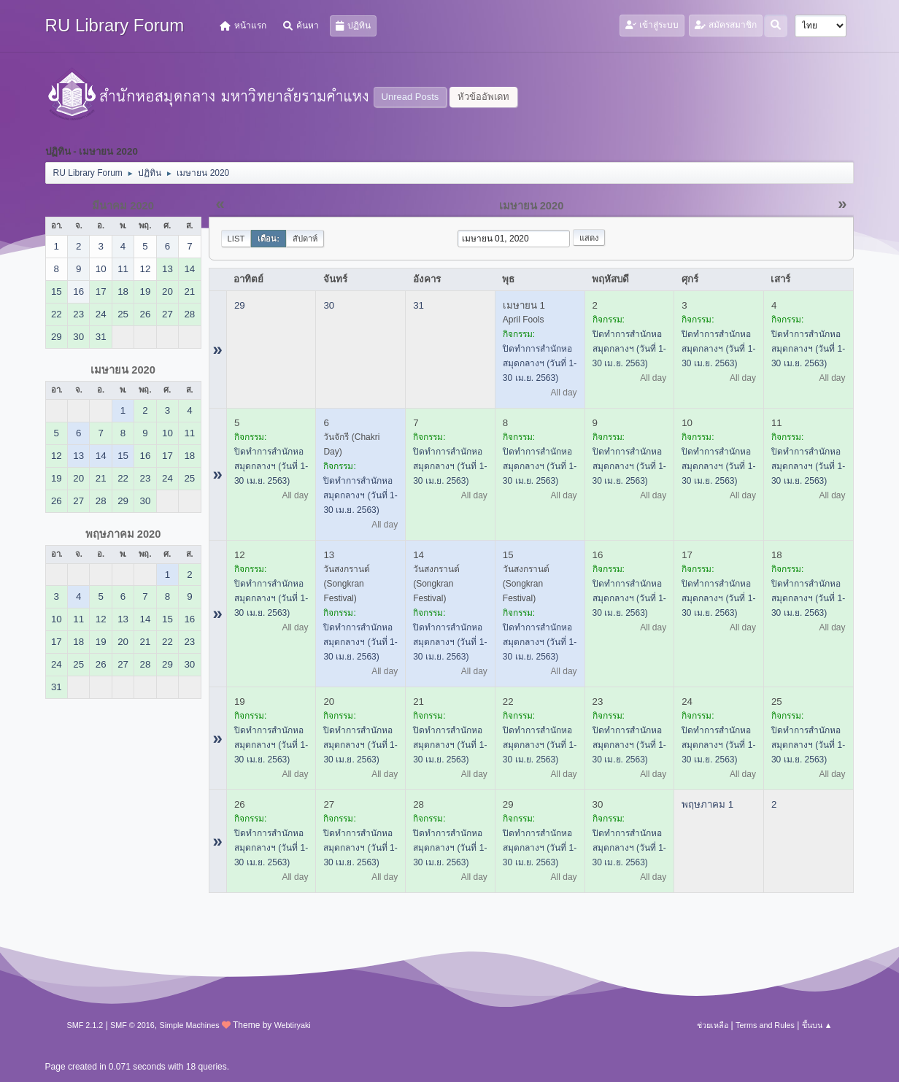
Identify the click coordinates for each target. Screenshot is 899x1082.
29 (239, 305)
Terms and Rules (765, 1025)
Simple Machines (189, 1025)
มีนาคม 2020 (123, 206)
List (236, 238)
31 (418, 305)
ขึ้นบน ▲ (817, 1025)
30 (328, 305)
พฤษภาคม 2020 (123, 534)
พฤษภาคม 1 (707, 804)
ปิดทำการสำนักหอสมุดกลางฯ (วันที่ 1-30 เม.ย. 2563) (539, 363)
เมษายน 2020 (122, 370)
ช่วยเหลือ (712, 1025)
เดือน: (268, 238)
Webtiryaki (292, 1025)
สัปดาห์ (305, 238)
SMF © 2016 (132, 1025)
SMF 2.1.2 (85, 1025)
